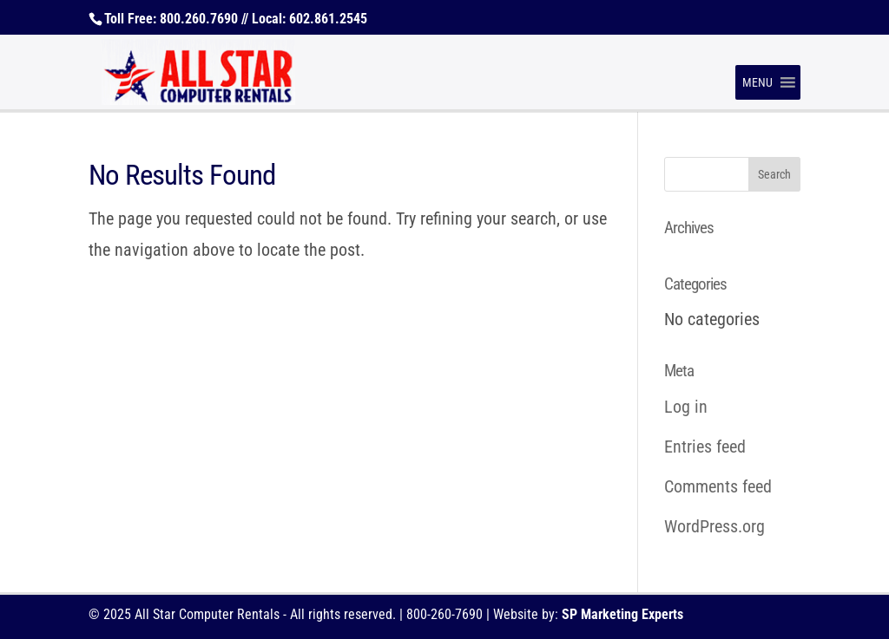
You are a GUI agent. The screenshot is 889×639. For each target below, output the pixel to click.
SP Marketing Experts (622, 614)
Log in (686, 406)
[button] (757, 82)
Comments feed (718, 486)
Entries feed (705, 446)
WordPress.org (714, 526)
